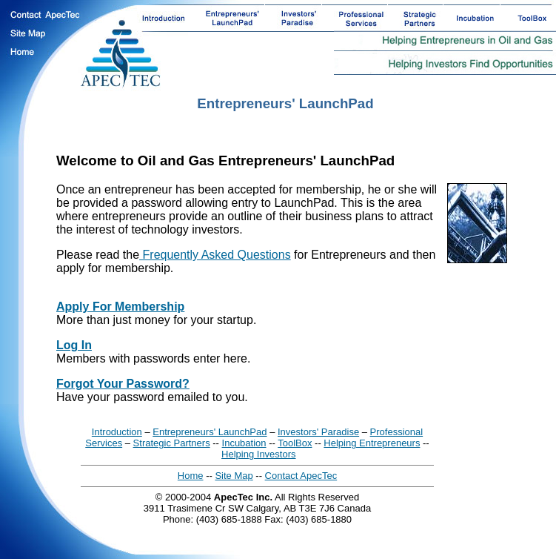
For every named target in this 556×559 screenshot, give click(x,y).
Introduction (117, 431)
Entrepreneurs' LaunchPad (210, 431)
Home (191, 475)
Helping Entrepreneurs (372, 443)
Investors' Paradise (318, 431)
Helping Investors (258, 454)
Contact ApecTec (301, 475)
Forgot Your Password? (123, 383)
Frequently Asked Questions (215, 254)
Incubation (244, 443)
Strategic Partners (171, 443)
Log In (74, 345)
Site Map (233, 475)
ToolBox (295, 443)
